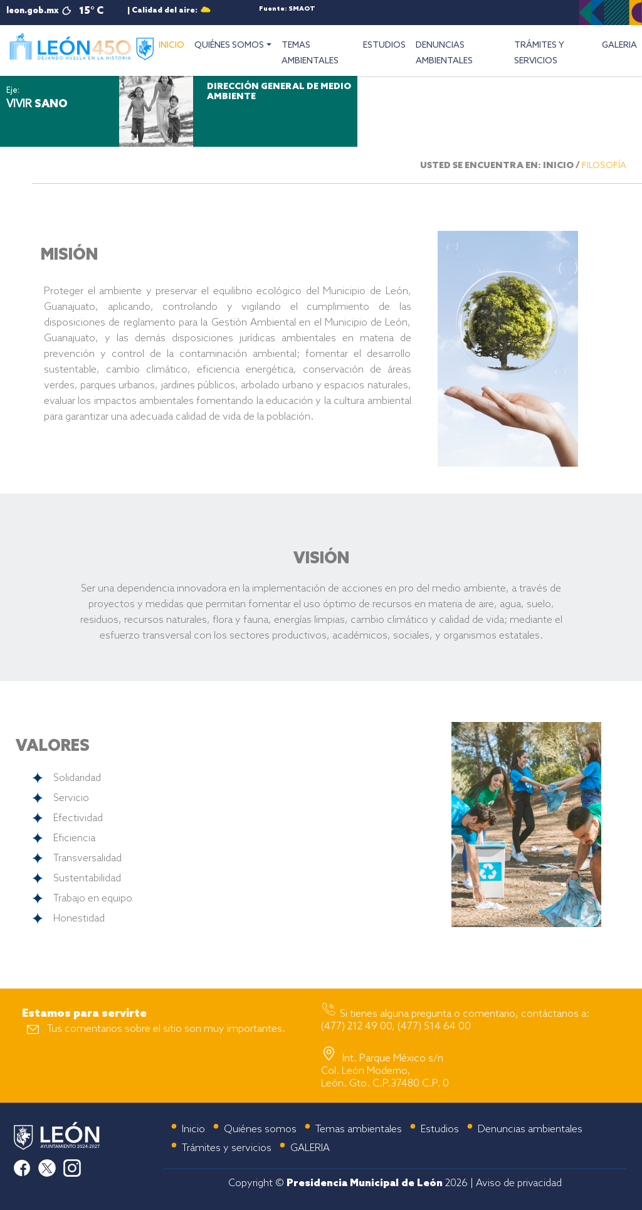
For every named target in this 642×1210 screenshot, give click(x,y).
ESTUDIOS (384, 45)
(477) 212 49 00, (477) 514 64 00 (396, 1026)
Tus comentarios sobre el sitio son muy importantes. (166, 1029)
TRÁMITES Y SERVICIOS (539, 53)
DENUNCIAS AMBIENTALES (444, 53)
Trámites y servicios (226, 1148)
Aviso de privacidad (519, 1183)
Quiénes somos (260, 1129)
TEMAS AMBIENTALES (310, 53)
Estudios (440, 1129)
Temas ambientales (358, 1129)
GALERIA (619, 45)
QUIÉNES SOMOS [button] (229, 45)
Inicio (193, 1129)
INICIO (174, 44)
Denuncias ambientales (530, 1129)
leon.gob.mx (32, 11)
